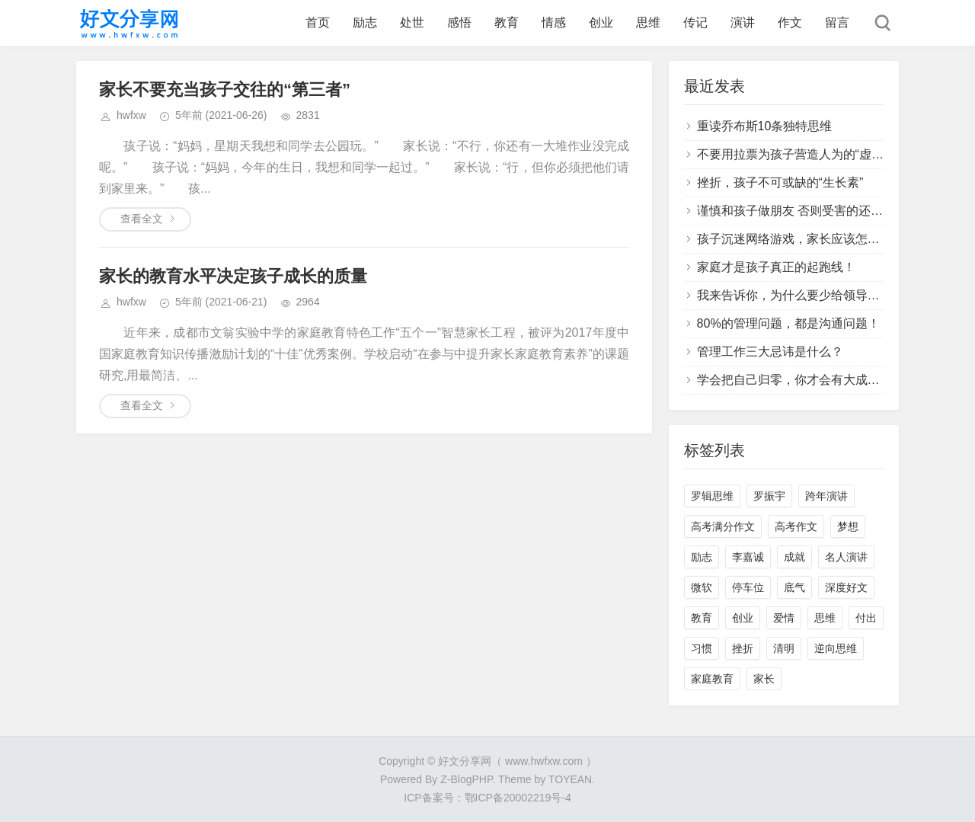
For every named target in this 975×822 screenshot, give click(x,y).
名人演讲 (846, 557)
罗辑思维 (712, 496)
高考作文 (796, 526)
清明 (783, 648)
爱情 (783, 618)
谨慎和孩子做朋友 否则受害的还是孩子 (802, 210)
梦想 (847, 526)
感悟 (459, 22)
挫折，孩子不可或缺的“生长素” (780, 182)
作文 (790, 22)
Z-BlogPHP (466, 779)
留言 (837, 22)
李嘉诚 (748, 557)
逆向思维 (835, 648)
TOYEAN (570, 779)
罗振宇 (769, 496)
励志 (365, 22)
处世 (412, 22)
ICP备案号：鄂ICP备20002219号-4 (487, 798)
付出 (866, 618)
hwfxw (131, 115)
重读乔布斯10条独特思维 (765, 126)
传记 (695, 22)
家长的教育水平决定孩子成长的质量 (233, 276)
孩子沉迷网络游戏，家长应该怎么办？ (800, 238)
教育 (506, 22)
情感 (554, 22)
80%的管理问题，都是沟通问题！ (788, 323)
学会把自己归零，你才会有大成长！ (794, 379)
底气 (794, 587)
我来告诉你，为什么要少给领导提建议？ (806, 295)
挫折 (742, 648)
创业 (601, 22)
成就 (794, 557)
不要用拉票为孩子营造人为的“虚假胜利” (805, 154)
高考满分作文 (723, 526)
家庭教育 (712, 679)
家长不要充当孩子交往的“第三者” (224, 89)
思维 (648, 22)
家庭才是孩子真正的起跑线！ (776, 267)
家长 (764, 679)
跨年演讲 (826, 496)
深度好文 (846, 587)
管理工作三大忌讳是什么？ (770, 351)
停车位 (748, 587)
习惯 (701, 648)
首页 (317, 22)
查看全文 (141, 219)
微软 (701, 587)
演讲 (742, 22)
